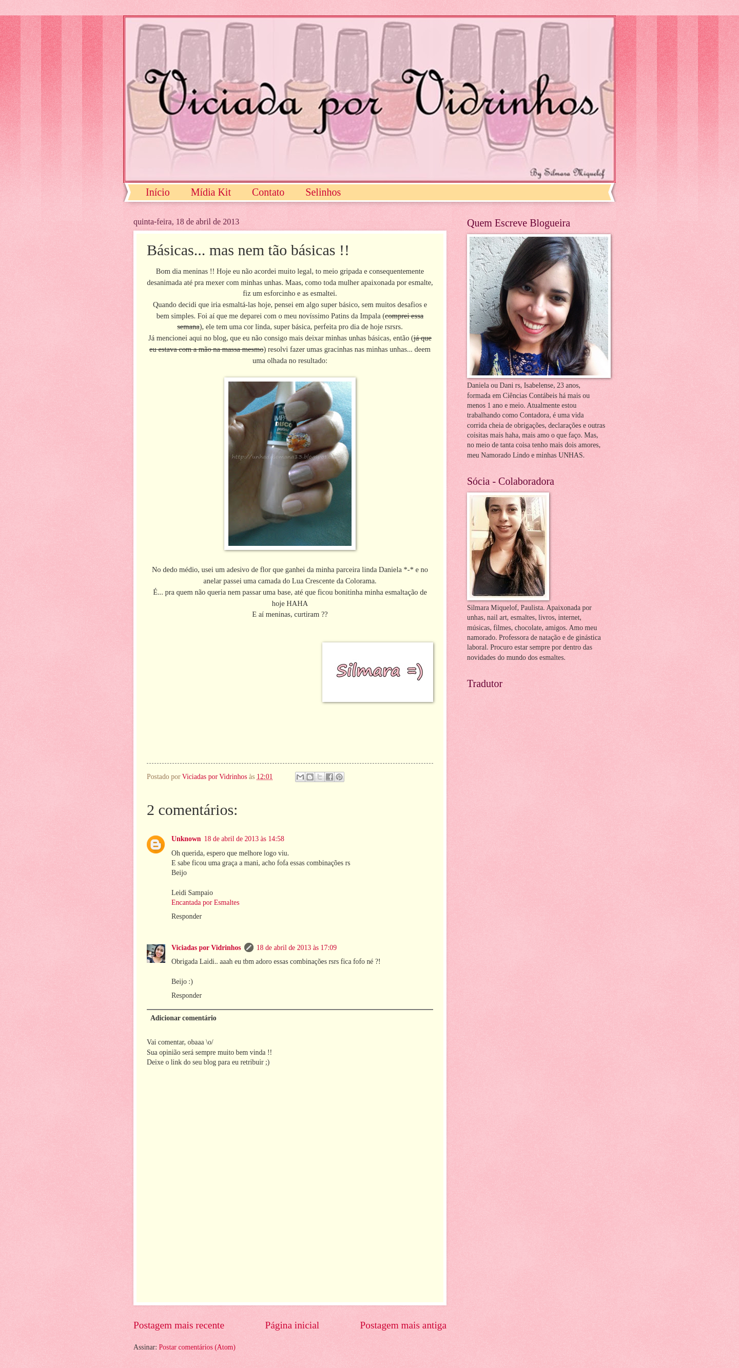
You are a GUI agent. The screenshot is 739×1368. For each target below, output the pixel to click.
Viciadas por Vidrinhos (206, 948)
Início (158, 192)
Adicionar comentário (183, 1018)
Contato (268, 192)
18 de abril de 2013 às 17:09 (297, 948)
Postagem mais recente (178, 1325)
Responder (186, 916)
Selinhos (323, 192)
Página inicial (292, 1325)
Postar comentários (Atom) (197, 1347)
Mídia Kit (211, 192)
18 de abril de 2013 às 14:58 (244, 839)
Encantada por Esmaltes (205, 902)
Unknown (186, 839)
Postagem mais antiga (403, 1325)
